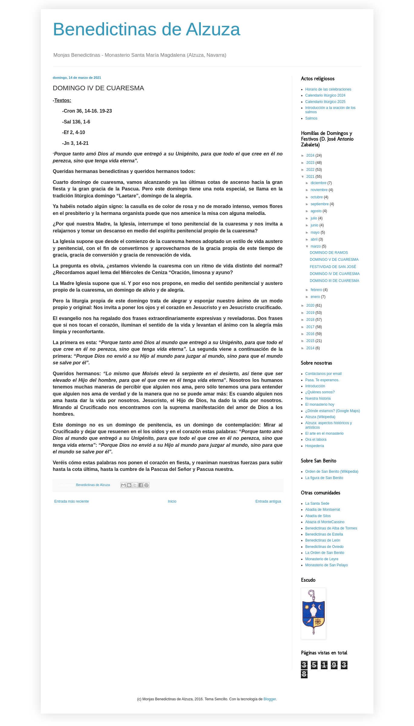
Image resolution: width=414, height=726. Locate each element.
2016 (310, 334)
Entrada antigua (268, 501)
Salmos (311, 118)
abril (314, 239)
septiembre (320, 204)
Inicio (172, 501)
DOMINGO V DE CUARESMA (334, 259)
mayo (316, 232)
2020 (310, 305)
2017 (310, 327)
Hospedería (314, 446)
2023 (310, 163)
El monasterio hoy (319, 404)
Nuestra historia (318, 398)
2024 (310, 155)
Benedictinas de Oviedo (324, 547)
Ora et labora (316, 439)
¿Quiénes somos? (320, 392)
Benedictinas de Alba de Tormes (331, 528)
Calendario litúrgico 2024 (325, 95)
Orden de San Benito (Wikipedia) (331, 471)
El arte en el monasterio (324, 433)
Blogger (269, 699)
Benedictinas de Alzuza (146, 29)
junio (315, 225)
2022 (310, 170)
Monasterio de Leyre (321, 559)
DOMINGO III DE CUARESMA (334, 281)
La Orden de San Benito (324, 553)
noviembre (319, 190)
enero (316, 297)
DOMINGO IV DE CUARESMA (335, 274)
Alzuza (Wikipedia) (320, 417)
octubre (317, 197)
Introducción (315, 386)
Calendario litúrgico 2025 (325, 102)
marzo (316, 246)
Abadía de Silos (318, 516)
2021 (310, 176)
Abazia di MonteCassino (324, 522)
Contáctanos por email (323, 374)
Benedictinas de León (322, 540)
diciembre (319, 183)
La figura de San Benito (324, 478)
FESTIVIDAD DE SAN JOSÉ (333, 267)
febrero (317, 290)
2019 (310, 313)
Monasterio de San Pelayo (326, 565)
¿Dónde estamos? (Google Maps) (332, 411)
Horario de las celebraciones (328, 89)
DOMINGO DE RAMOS (329, 253)
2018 (310, 320)
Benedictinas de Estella (324, 534)
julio (314, 218)
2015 (310, 341)
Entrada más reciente (71, 501)
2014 (310, 348)
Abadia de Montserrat (322, 509)
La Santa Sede (317, 503)
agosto (316, 211)
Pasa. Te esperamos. (322, 380)
